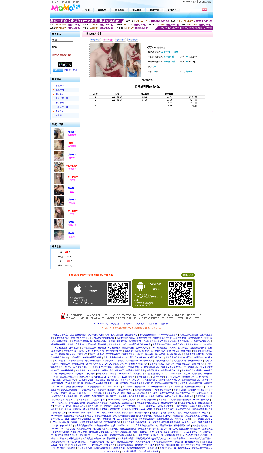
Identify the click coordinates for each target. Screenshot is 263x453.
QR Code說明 (188, 275)
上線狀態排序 (62, 98)
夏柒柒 (72, 203)
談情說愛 (60, 111)
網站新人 (60, 94)
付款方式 (165, 323)
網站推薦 (60, 102)
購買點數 (115, 323)
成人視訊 (60, 115)
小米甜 (72, 180)
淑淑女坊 (72, 169)
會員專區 (128, 323)
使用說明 (153, 323)
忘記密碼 (73, 70)
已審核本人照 (62, 107)
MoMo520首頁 (189, 2)
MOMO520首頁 (101, 323)
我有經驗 (72, 146)
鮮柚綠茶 (72, 135)
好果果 (72, 158)
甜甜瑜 (72, 236)
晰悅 (72, 191)
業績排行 (60, 85)
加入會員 (140, 323)
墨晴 (72, 214)
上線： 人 (64, 252)
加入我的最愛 (205, 2)
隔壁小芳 (72, 225)
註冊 (66, 70)
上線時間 (60, 90)
